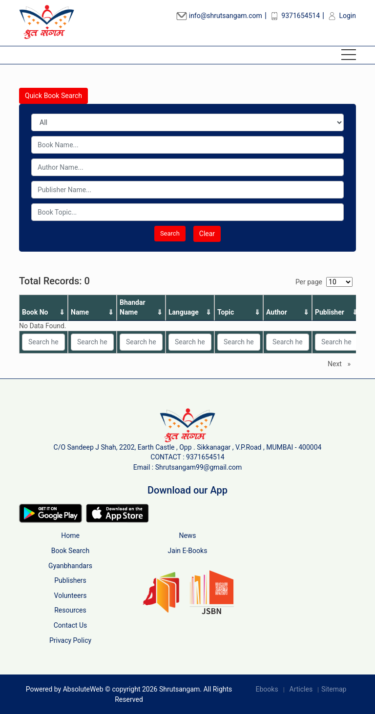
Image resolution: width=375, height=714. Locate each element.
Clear (207, 234)
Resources (70, 610)
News (187, 535)
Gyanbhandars (70, 566)
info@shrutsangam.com (219, 16)
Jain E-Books (188, 551)
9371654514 (294, 16)
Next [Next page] (341, 363)
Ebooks (267, 689)
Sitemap (333, 689)
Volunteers (70, 595)
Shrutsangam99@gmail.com (198, 467)
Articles (301, 689)
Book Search (70, 551)
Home (70, 535)
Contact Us (70, 625)
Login (341, 16)
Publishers (70, 580)
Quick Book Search (53, 95)
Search (170, 233)
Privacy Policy (70, 640)
